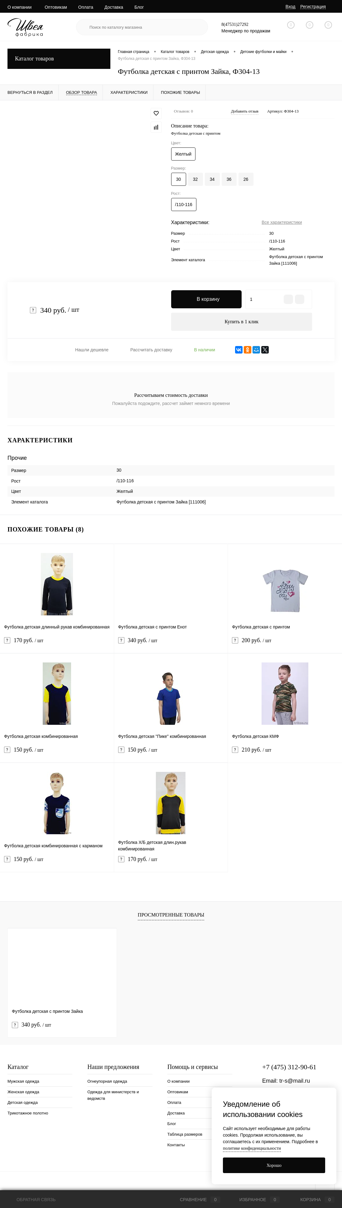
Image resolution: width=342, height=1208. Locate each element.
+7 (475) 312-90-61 (289, 1067)
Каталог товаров (59, 59)
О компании (19, 7)
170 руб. (57, 645)
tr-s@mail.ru (294, 1081)
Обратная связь (31, 1199)
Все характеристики (282, 222)
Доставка (113, 7)
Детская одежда (22, 1103)
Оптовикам (56, 7)
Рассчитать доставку (151, 350)
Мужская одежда (23, 1082)
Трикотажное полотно (27, 1113)
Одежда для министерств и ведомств (113, 1095)
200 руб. (285, 645)
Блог (139, 7)
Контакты (176, 1145)
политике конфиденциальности (252, 1148)
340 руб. (171, 645)
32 (195, 179)
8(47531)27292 (234, 24)
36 (229, 179)
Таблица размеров (184, 1135)
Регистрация (313, 6)
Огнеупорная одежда (107, 1082)
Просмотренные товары (171, 915)
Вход (291, 6)
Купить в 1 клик (241, 322)
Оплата (85, 7)
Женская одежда (23, 1092)
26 (245, 179)
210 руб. (285, 754)
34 (212, 179)
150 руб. (57, 754)
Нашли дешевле (91, 350)
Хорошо (274, 1165)
